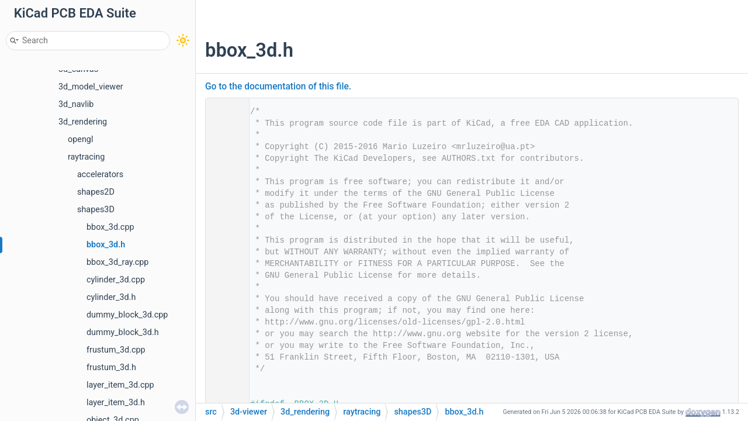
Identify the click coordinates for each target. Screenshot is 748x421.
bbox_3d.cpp (110, 227)
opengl (80, 139)
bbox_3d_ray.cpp (117, 262)
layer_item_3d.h (115, 403)
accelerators (100, 175)
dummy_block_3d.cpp (127, 315)
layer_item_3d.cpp (120, 385)
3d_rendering (82, 122)
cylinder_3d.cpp (115, 280)
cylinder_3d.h (111, 297)
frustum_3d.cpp (116, 350)
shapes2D (96, 192)
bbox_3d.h (105, 245)
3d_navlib (76, 104)
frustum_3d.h (111, 367)
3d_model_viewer (90, 87)
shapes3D (96, 210)
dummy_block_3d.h (122, 332)
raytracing (86, 157)
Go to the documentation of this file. (278, 86)
